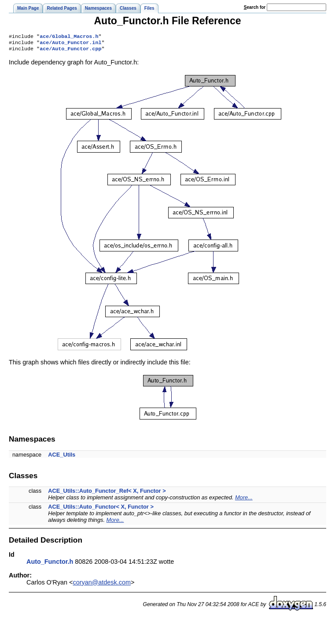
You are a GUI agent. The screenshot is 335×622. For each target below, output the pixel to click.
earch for (255, 7)
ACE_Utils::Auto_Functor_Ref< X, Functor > (107, 493)
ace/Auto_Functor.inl (70, 44)
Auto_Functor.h (49, 564)
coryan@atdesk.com (102, 584)
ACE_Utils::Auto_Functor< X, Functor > (101, 509)
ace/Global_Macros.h (69, 37)
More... (244, 500)
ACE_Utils (61, 457)
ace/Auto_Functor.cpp (70, 51)
